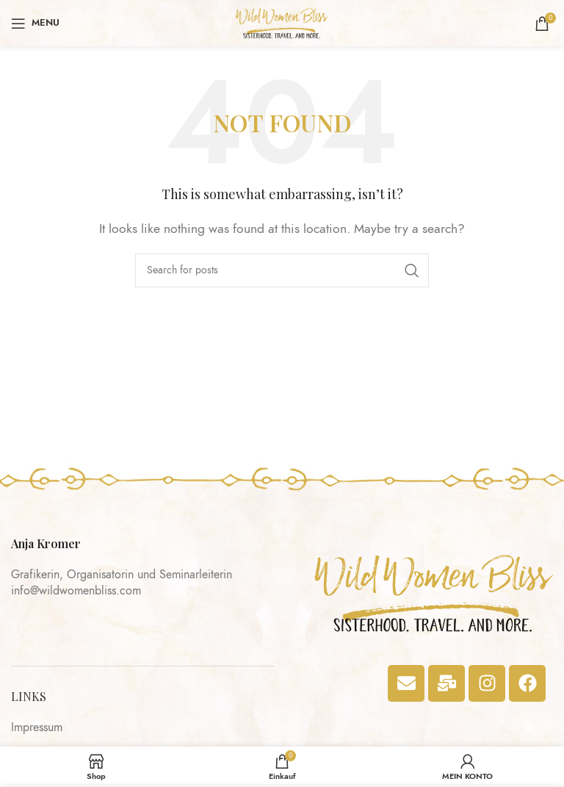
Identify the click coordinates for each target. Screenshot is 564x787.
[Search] (282, 270)
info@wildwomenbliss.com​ (76, 591)
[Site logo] (282, 22)
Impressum (36, 727)
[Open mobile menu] (35, 23)
